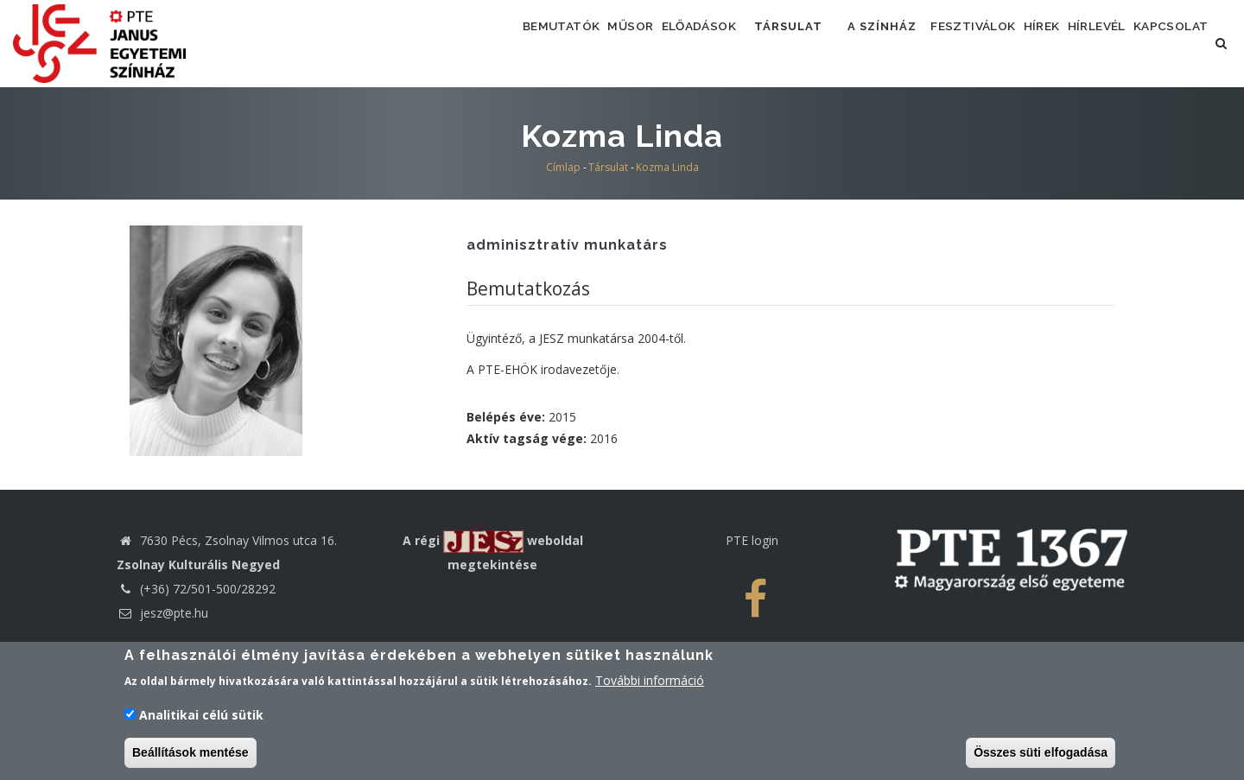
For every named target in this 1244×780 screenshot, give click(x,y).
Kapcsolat (511, 117)
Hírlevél (1140, 42)
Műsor (597, 42)
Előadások (681, 42)
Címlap (563, 236)
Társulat (785, 42)
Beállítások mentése (190, 754)
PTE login (752, 609)
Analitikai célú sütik (201, 716)
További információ (649, 683)
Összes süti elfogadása (1041, 754)
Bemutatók (513, 42)
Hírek (1069, 42)
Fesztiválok (984, 42)
